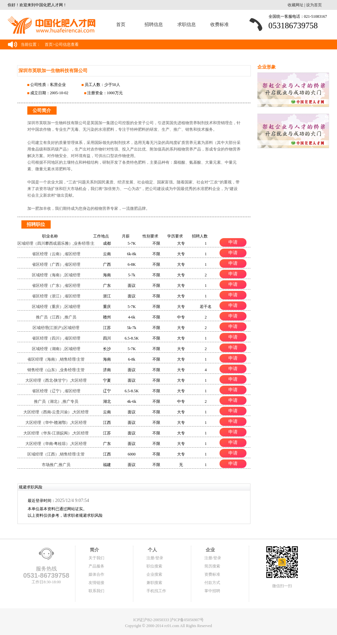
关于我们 (96, 558)
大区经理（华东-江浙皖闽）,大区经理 (56, 433)
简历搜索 (212, 566)
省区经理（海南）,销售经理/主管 (56, 359)
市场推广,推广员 (56, 464)
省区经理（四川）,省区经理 (56, 338)
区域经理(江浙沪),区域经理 (56, 327)
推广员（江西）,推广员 (56, 317)
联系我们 (96, 591)
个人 (151, 549)
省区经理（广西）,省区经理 (56, 264)
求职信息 (186, 24)
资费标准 (212, 574)
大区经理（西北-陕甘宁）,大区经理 (56, 380)
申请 (233, 242)
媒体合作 (96, 574)
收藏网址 (295, 5)
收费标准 (219, 24)
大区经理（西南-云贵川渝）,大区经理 (56, 412)
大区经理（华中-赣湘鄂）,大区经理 (56, 422)
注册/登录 (154, 558)
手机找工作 (156, 591)
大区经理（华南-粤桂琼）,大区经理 (56, 443)
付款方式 (212, 582)
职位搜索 (154, 566)
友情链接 (96, 582)
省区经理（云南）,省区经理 (56, 254)
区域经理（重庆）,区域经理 (56, 306)
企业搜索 (154, 574)
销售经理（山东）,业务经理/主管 (56, 370)
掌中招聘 (212, 591)
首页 (120, 24)
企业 (209, 549)
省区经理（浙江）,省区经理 (56, 296)
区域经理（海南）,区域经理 (56, 275)
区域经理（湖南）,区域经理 (56, 348)
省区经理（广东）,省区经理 (56, 285)
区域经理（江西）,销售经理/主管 (56, 454)
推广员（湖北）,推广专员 (56, 401)
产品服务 (96, 566)
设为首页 (314, 5)
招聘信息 (153, 24)
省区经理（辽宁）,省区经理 (56, 391)
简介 (94, 549)
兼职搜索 (154, 582)
